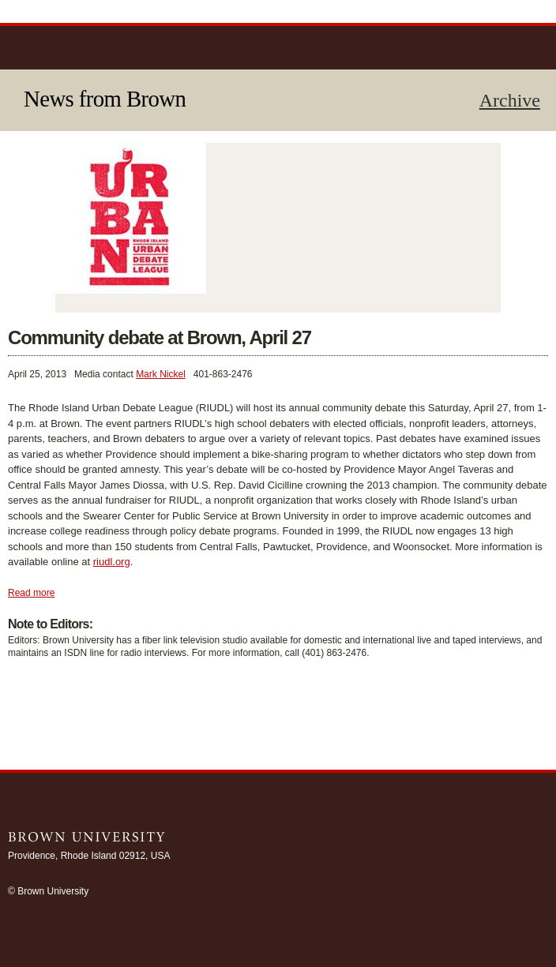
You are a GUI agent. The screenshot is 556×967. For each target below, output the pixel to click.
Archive (509, 100)
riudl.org (111, 562)
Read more (31, 592)
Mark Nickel (161, 374)
